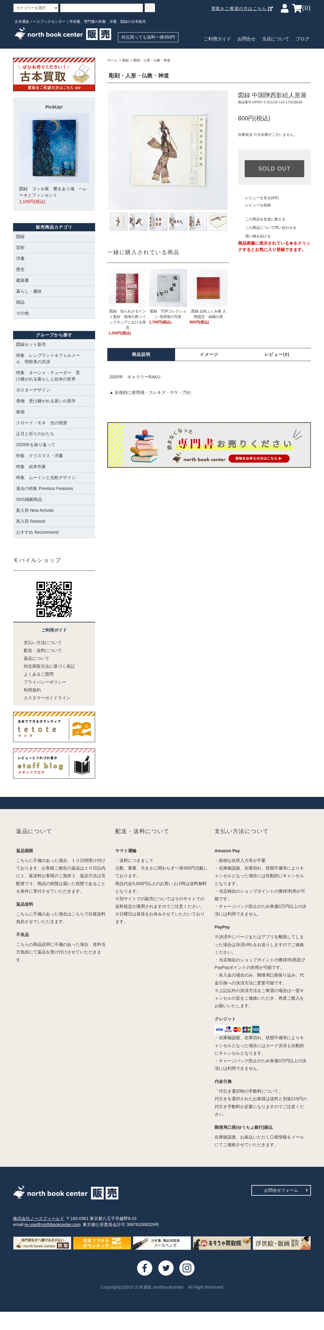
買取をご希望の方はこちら (242, 8)
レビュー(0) (277, 354)
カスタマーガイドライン (43, 697)
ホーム (112, 60)
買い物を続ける (254, 236)
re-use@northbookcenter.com (52, 1224)
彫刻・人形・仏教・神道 (151, 60)
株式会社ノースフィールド (38, 1218)
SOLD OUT (274, 169)
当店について (275, 38)
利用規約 (28, 689)
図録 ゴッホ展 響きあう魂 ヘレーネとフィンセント (54, 159)
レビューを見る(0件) (258, 198)
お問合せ (246, 38)
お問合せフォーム (286, 1190)
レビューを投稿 (254, 205)
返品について (32, 658)
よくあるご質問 (34, 674)
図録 (125, 60)
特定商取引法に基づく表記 (45, 666)
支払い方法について (39, 642)
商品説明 (141, 354)
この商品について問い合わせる (267, 228)
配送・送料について (39, 650)
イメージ (209, 354)
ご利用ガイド (217, 38)
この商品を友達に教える (261, 219)
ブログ (302, 38)
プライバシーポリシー (41, 682)
